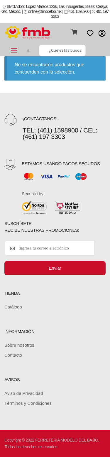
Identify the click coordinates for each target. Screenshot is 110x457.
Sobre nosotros (19, 345)
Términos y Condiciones (28, 403)
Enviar (55, 268)
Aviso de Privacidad (23, 393)
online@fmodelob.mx (42, 11)
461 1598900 (76, 11)
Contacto (13, 355)
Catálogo (13, 306)
